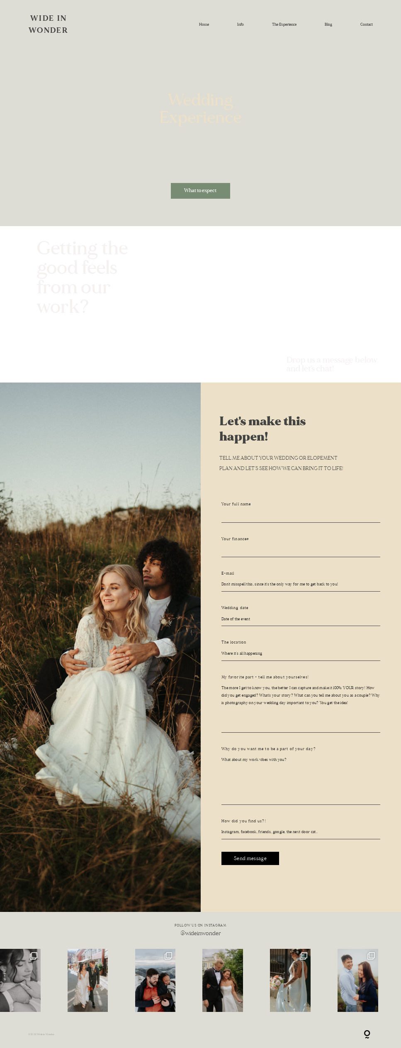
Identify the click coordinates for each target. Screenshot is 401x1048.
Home (204, 24)
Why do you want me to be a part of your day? (268, 748)
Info (240, 24)
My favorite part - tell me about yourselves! (265, 677)
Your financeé (235, 538)
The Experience (284, 24)
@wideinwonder (200, 933)
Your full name (236, 504)
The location (233, 642)
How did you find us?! (243, 821)
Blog (328, 24)
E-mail (228, 573)
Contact (366, 24)
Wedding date (234, 607)
